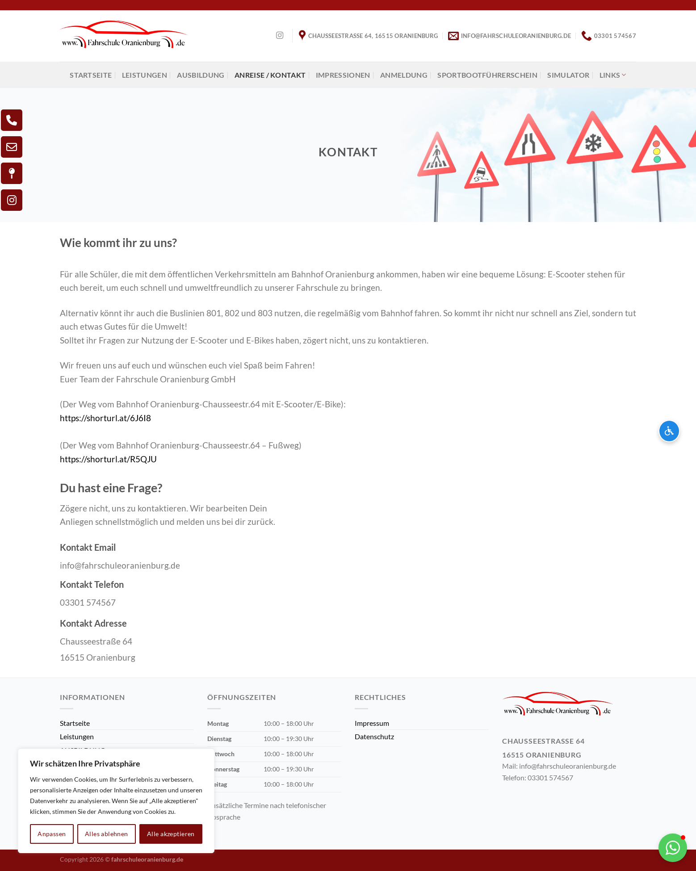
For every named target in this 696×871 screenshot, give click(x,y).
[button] (672, 847)
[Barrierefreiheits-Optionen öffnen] (669, 431)
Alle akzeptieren (171, 834)
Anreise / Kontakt (270, 75)
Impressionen (343, 75)
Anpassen (52, 834)
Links (613, 75)
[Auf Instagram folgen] (279, 36)
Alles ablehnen (106, 834)
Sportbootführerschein (487, 75)
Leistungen (144, 75)
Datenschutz (374, 736)
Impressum (372, 723)
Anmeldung (404, 75)
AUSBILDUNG (200, 75)
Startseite (91, 75)
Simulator (568, 75)
